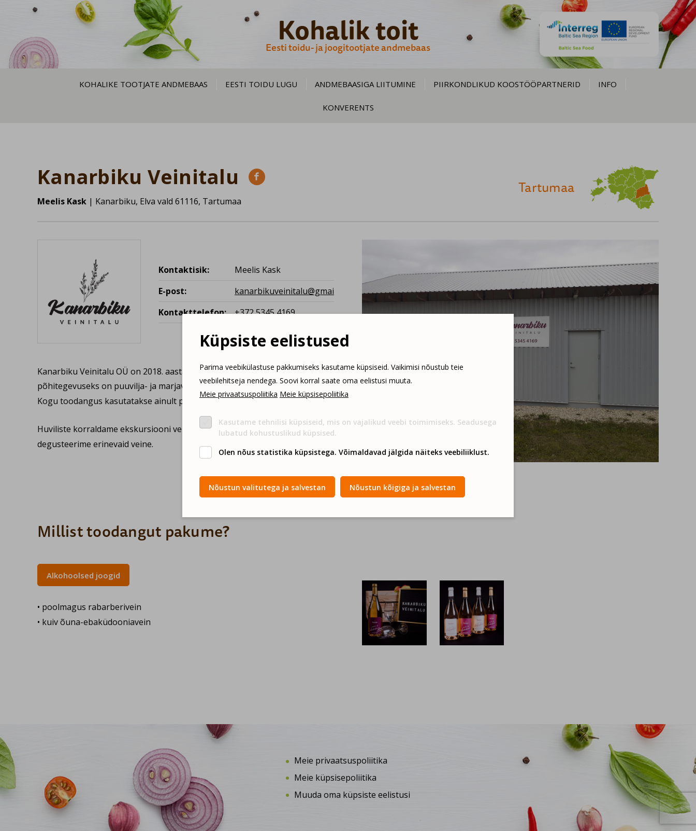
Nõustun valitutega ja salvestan (267, 487)
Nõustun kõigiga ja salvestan (403, 487)
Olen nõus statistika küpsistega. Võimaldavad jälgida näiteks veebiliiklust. (354, 452)
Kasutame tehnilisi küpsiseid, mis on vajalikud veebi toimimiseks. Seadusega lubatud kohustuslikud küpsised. (358, 427)
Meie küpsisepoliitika (314, 394)
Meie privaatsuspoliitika (238, 394)
